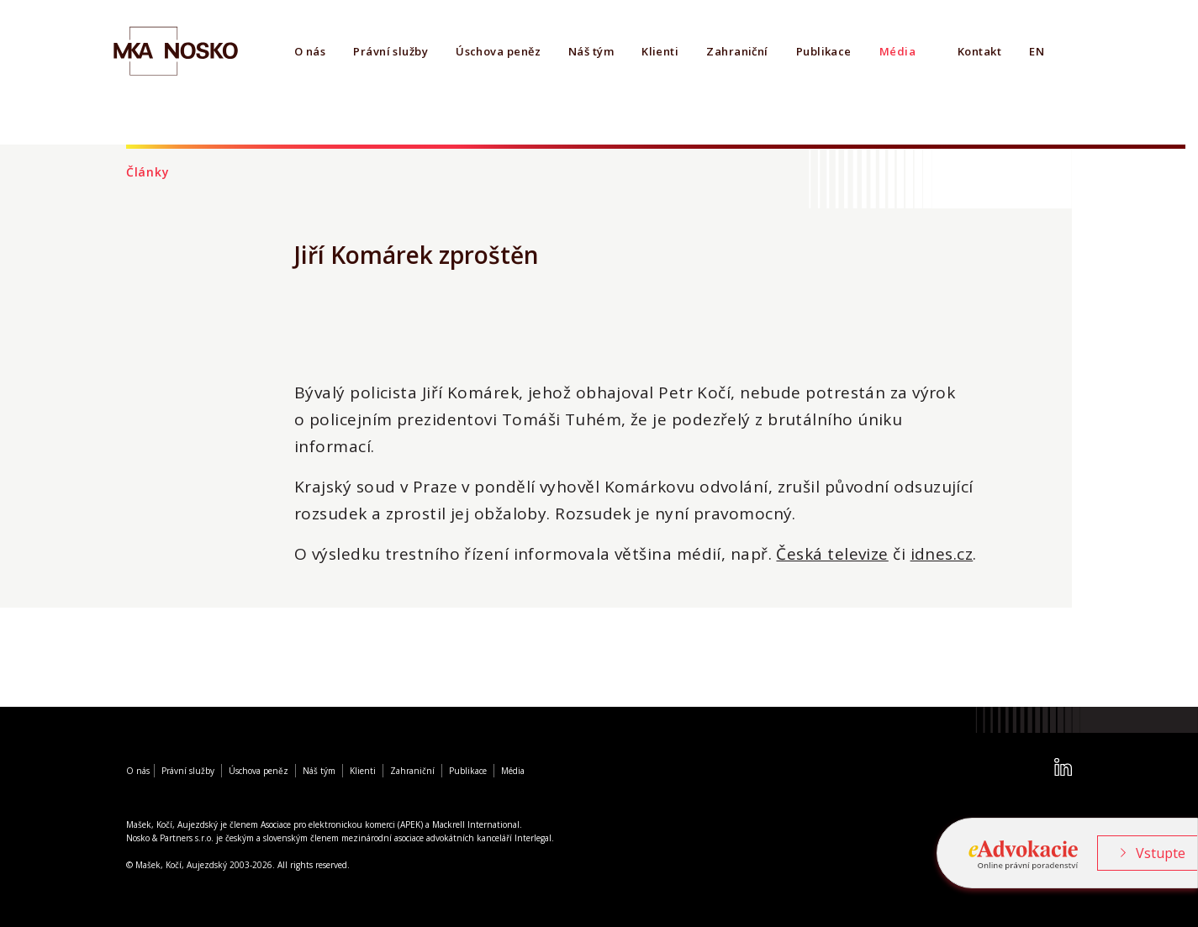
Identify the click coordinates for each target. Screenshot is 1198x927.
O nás (309, 51)
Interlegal (533, 838)
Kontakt (979, 51)
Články (147, 172)
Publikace (824, 51)
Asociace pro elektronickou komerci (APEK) (342, 824)
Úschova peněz (498, 51)
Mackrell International (476, 824)
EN (1036, 51)
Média (897, 51)
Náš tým (591, 51)
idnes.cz (942, 554)
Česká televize (832, 554)
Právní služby (390, 51)
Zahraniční (737, 51)
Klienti (659, 51)
